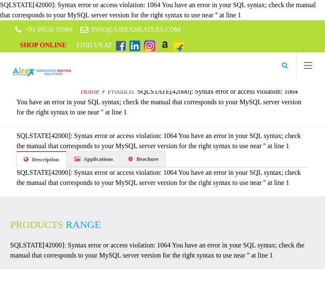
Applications (93, 159)
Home (89, 91)
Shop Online (44, 45)
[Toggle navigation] (308, 67)
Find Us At (95, 45)
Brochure (143, 159)
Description (41, 159)
